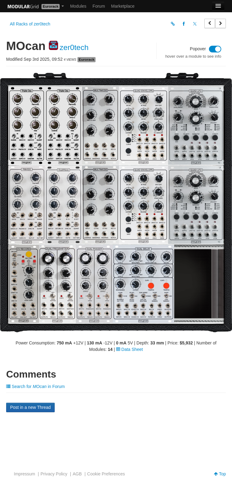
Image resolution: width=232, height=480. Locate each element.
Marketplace (123, 6)
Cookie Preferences (106, 473)
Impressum (24, 473)
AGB (77, 473)
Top (220, 473)
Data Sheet (129, 349)
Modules (78, 6)
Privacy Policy (54, 473)
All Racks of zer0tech (30, 23)
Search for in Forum (35, 386)
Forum (98, 6)
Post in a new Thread (30, 407)
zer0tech (74, 47)
